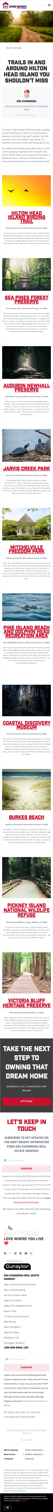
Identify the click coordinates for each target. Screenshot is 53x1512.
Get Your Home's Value (15, 1295)
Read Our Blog (11, 1332)
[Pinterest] (20, 1253)
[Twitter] (10, 1253)
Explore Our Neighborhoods (18, 1305)
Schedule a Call (11, 1337)
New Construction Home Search (20, 1284)
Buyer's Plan (10, 1311)
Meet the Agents (12, 1326)
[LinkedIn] (15, 1253)
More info (23, 1500)
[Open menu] (49, 5)
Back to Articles (14, 47)
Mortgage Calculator (14, 1342)
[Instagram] (31, 1253)
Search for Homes (13, 1300)
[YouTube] (26, 1253)
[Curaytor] (17, 1269)
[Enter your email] (29, 1160)
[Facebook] (5, 1253)
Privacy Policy (27, 1439)
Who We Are (10, 1321)
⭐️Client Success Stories (16, 1316)
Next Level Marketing (14, 1289)
